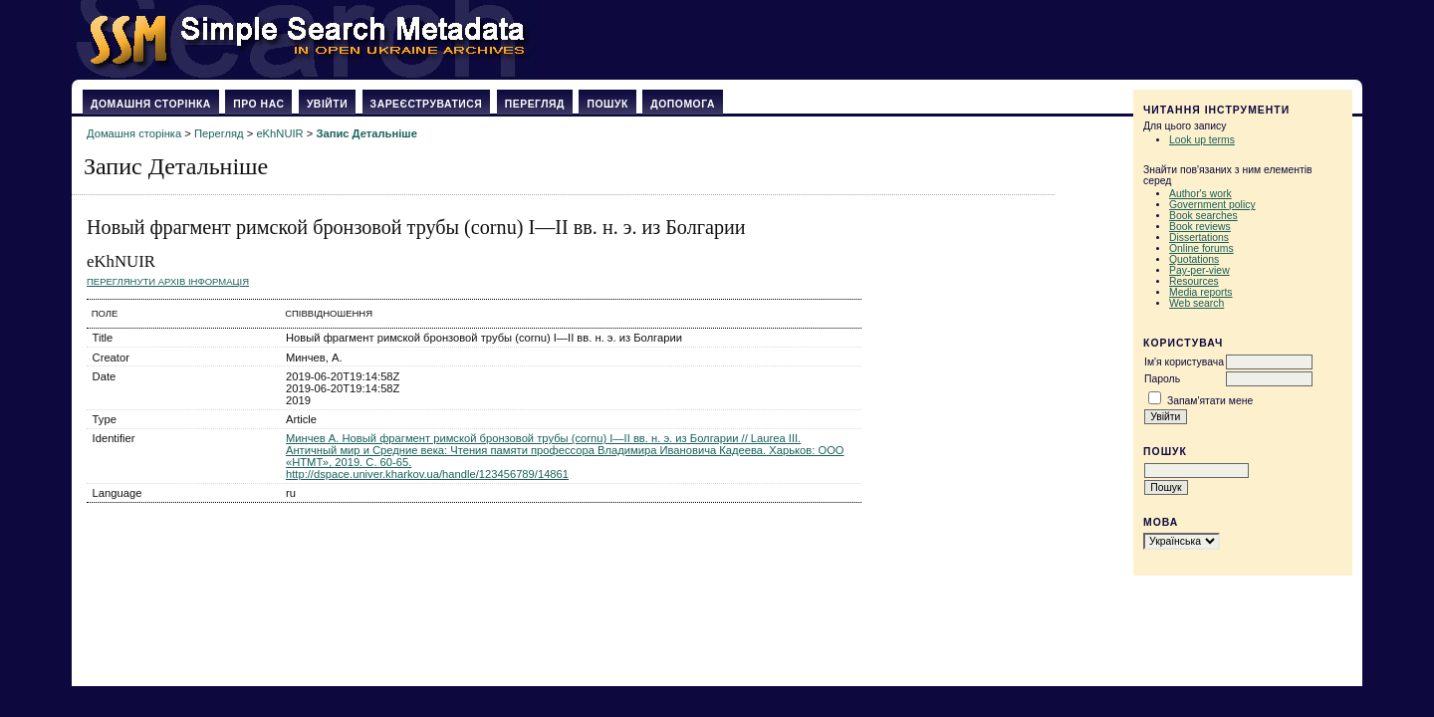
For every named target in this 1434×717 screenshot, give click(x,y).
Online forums (1201, 248)
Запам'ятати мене (1210, 400)
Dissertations (1199, 237)
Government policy (1212, 204)
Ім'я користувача (1184, 362)
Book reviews (1200, 226)
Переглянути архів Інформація (168, 281)
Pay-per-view (1199, 270)
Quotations (1194, 259)
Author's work (1200, 193)
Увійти (327, 104)
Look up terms (1202, 139)
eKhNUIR (279, 133)
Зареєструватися (426, 104)
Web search (1196, 303)
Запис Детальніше (366, 133)
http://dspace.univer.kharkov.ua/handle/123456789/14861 (427, 474)
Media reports (1201, 292)
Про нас (258, 104)
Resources (1194, 281)
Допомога (682, 104)
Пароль (1162, 378)
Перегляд (535, 104)
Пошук (607, 104)
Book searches (1203, 215)
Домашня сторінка (151, 104)
